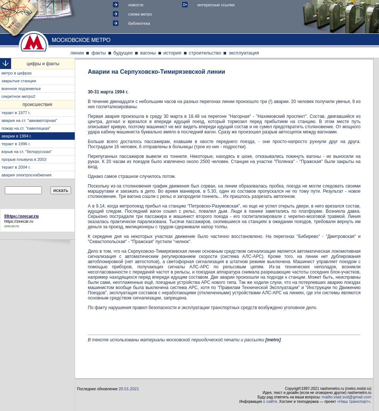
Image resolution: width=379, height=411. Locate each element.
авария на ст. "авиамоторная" (29, 120)
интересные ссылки (215, 5)
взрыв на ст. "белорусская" (26, 151)
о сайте (270, 401)
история (172, 53)
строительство (205, 53)
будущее (123, 53)
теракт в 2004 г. (15, 167)
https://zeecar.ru (18, 221)
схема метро (140, 14)
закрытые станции (18, 81)
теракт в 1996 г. (15, 144)
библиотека (139, 23)
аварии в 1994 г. (16, 136)
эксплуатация (244, 53)
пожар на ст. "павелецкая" (26, 128)
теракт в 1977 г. (15, 112)
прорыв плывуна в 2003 (23, 159)
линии (77, 53)
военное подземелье (21, 88)
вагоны (148, 53)
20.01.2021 (129, 389)
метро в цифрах (16, 73)
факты (98, 53)
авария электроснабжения (26, 175)
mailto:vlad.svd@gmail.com (346, 397)
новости (135, 5)
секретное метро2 (18, 96)
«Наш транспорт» (353, 401)
